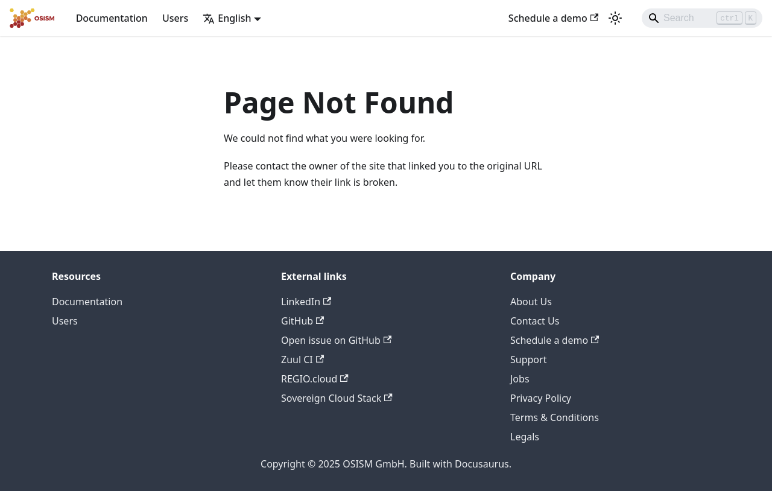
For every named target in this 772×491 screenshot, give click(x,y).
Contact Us (534, 321)
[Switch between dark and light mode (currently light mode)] (615, 18)
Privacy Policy (540, 398)
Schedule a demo (553, 18)
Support (528, 359)
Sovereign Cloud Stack (337, 398)
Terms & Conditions (554, 417)
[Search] (702, 18)
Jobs (520, 378)
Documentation (112, 18)
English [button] (227, 18)
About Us (531, 301)
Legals (524, 436)
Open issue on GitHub (336, 340)
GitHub (302, 321)
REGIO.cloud (315, 378)
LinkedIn (306, 301)
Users (175, 18)
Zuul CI (302, 359)
